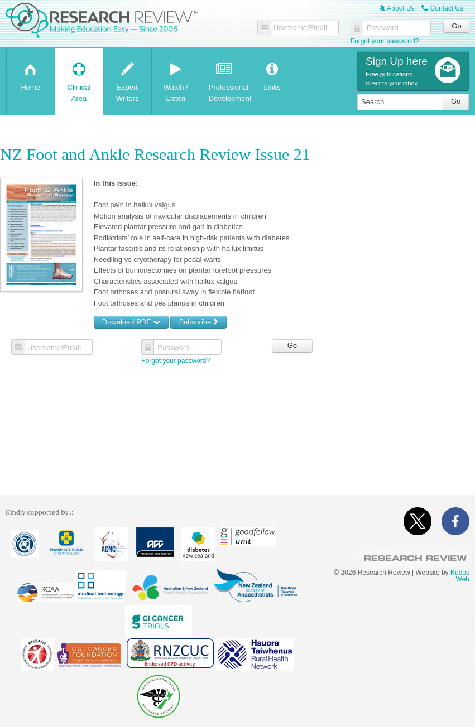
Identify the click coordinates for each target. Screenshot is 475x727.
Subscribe (198, 322)
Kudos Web (459, 576)
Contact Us (442, 8)
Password (383, 28)
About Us (397, 8)
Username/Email (300, 28)
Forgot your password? (385, 41)
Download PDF (131, 322)
